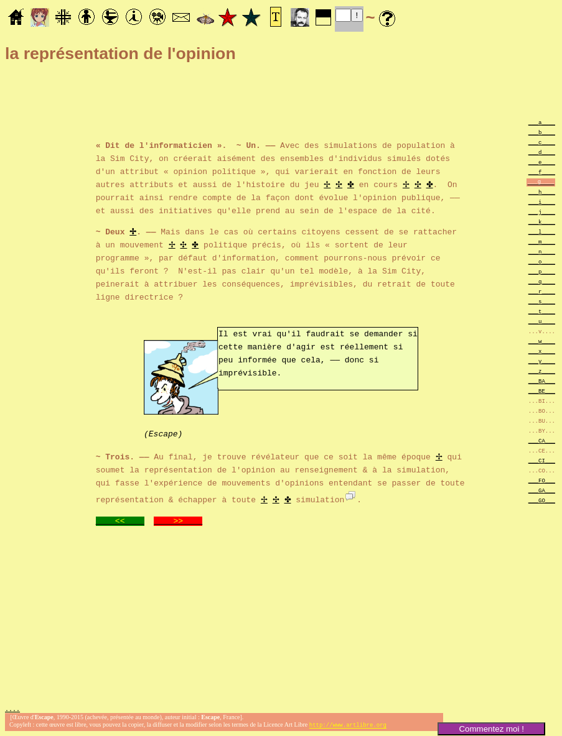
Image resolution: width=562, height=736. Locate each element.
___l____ (541, 232)
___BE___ (541, 391)
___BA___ (541, 381)
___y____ (541, 361)
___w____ (541, 341)
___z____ (541, 371)
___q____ (541, 281)
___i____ (541, 202)
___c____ (541, 142)
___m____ (541, 241)
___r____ (541, 291)
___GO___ (541, 500)
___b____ (541, 132)
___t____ (541, 311)
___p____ (541, 271)
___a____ (541, 122)
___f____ (541, 172)
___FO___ (541, 480)
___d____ (541, 152)
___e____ (541, 162)
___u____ (541, 321)
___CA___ (541, 440)
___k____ (541, 222)
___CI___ (541, 460)
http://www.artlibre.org (347, 726)
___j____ (541, 212)
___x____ (541, 351)
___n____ (541, 251)
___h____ (541, 192)
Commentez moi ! (491, 729)
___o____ (541, 261)
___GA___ (541, 490)
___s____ (541, 301)
